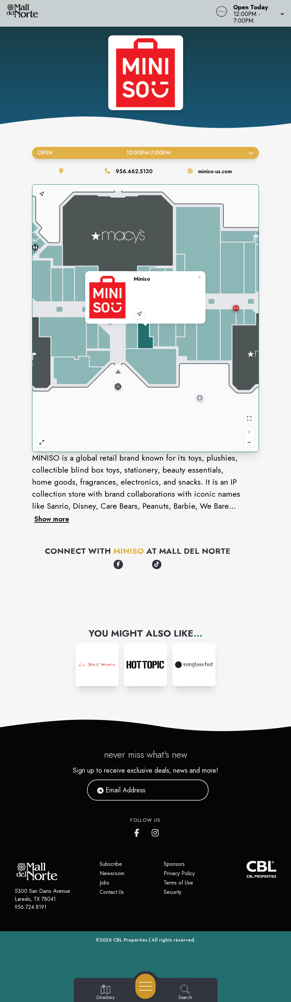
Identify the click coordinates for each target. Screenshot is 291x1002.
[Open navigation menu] (145, 986)
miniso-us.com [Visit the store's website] (215, 171)
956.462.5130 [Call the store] (134, 171)
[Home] (110, 13)
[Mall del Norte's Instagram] (155, 831)
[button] (257, 13)
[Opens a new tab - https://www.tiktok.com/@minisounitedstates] (156, 564)
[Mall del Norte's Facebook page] (138, 831)
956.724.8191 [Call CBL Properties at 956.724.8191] (30, 907)
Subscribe (111, 864)
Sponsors (174, 864)
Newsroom (112, 873)
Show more (51, 519)
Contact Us (112, 892)
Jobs (104, 883)
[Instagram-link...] (97, 665)
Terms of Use (178, 883)
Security (172, 892)
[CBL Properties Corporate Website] (246, 869)
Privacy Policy (179, 873)
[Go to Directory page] (105, 993)
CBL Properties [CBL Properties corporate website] (130, 940)
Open (145, 153)
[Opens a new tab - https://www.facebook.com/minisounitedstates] (118, 564)
